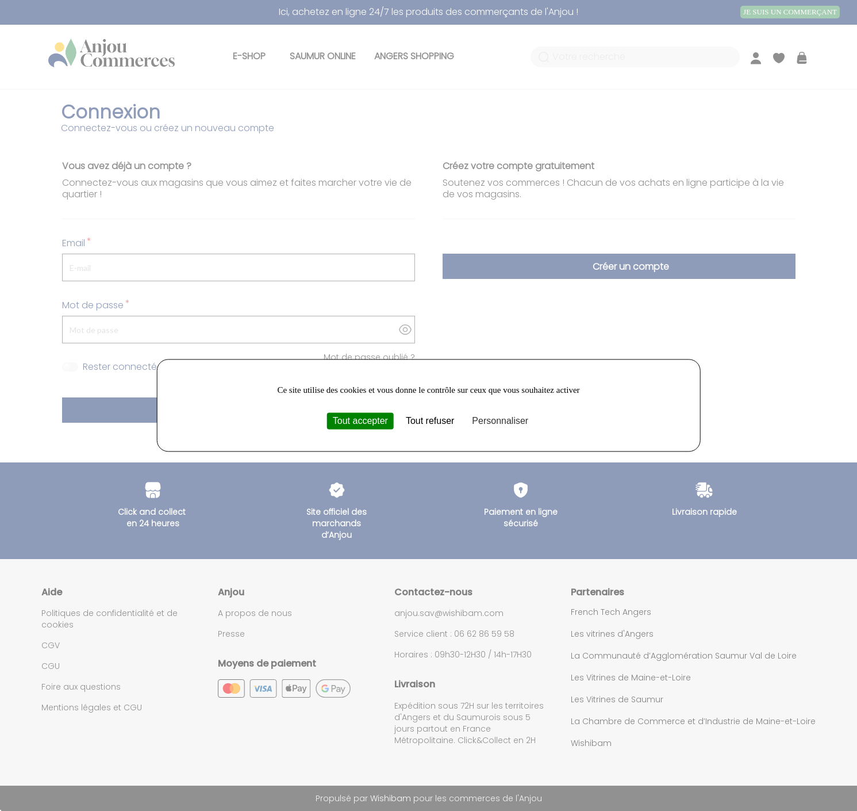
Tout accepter (360, 421)
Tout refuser (430, 421)
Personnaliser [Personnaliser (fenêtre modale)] (500, 421)
